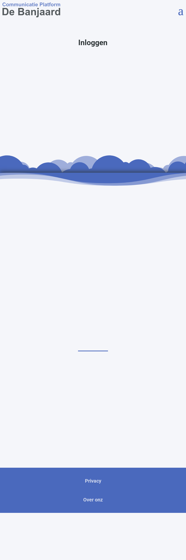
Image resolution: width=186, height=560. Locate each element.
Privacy (93, 481)
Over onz (93, 500)
